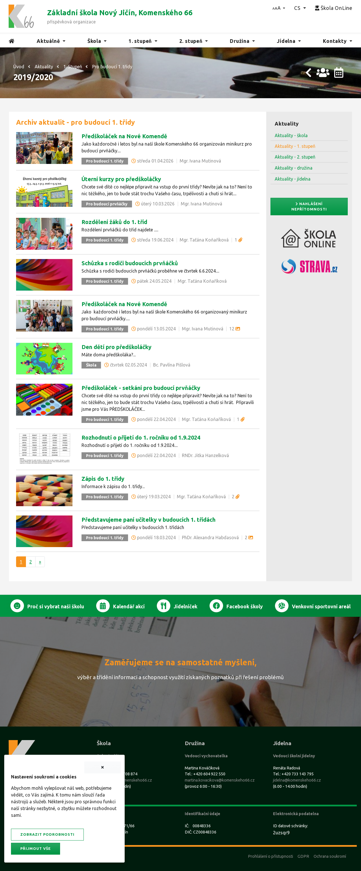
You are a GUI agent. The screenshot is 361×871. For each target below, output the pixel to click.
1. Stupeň (72, 66)
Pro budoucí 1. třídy (112, 66)
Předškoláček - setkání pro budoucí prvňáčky (141, 388)
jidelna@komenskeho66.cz (297, 780)
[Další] (40, 561)
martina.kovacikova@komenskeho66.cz (220, 780)
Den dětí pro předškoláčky (116, 347)
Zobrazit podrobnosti (47, 834)
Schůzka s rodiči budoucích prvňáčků (130, 263)
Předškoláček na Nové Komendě (124, 136)
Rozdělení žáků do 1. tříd (114, 222)
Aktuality (44, 66)
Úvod (18, 66)
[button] (279, 8)
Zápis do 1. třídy (103, 478)
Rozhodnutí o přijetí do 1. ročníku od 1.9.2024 (141, 437)
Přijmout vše (35, 848)
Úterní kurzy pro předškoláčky (121, 179)
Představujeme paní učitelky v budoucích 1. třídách (148, 519)
